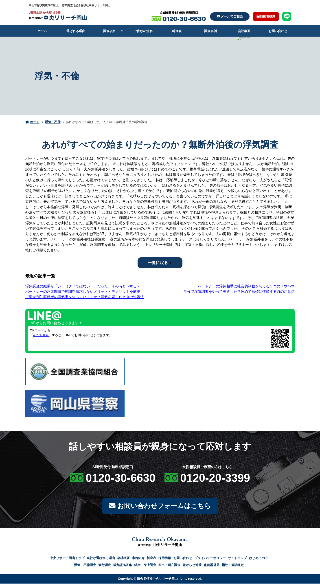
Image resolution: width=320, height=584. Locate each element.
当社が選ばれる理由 (101, 558)
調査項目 (109, 31)
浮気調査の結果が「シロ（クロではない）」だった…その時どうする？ (82, 286)
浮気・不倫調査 (85, 565)
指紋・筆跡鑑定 (233, 565)
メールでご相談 (230, 16)
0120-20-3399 (215, 478)
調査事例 (210, 31)
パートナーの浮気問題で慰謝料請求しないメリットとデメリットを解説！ (84, 291)
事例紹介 (138, 558)
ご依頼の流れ (143, 31)
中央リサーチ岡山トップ (67, 558)
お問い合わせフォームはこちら (160, 506)
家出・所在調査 (169, 565)
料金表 (177, 31)
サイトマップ (237, 558)
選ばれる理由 (75, 31)
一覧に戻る (158, 262)
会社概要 (244, 31)
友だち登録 (41, 335)
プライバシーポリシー (210, 558)
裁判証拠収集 (122, 565)
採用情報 (164, 558)
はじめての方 (258, 558)
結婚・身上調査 (145, 565)
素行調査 (104, 565)
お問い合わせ (277, 31)
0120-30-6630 (121, 478)
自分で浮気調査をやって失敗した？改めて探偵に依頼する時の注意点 (239, 291)
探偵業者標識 (265, 16)
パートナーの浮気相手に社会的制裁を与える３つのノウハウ (246, 286)
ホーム (42, 31)
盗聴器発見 (211, 565)
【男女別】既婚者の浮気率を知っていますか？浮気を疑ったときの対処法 (84, 297)
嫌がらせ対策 (192, 565)
